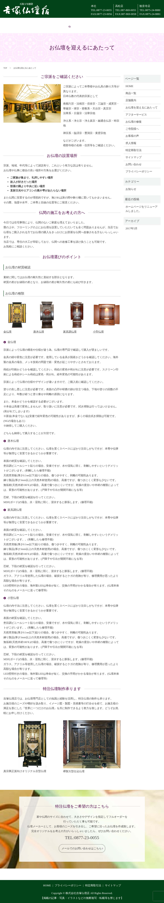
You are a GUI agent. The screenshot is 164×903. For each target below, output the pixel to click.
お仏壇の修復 (94, 22)
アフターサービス (72, 22)
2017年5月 (132, 228)
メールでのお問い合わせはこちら (82, 848)
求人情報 (144, 22)
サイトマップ (134, 157)
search (23, 28)
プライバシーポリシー (139, 171)
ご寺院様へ (112, 22)
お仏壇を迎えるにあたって (43, 22)
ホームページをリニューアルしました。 (142, 208)
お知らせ (131, 188)
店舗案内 (18, 22)
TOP (5, 68)
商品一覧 (131, 93)
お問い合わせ (10, 28)
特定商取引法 (134, 149)
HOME (5, 22)
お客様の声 (129, 22)
